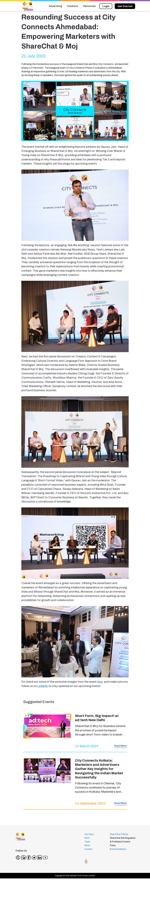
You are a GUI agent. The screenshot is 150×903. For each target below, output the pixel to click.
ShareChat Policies (119, 834)
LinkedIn (43, 686)
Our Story (89, 834)
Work (87, 838)
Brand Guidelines (118, 849)
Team (87, 841)
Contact (88, 849)
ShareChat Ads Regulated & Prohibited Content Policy (122, 842)
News (87, 845)
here (99, 681)
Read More (120, 745)
